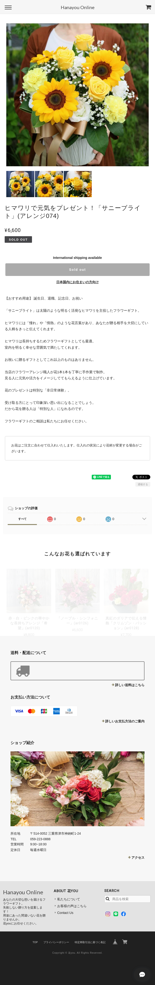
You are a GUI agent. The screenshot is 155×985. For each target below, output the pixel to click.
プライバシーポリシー (56, 942)
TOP (35, 942)
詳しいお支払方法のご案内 (124, 721)
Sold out (77, 270)
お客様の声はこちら (72, 906)
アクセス (137, 857)
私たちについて (68, 899)
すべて (22, 519)
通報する (143, 484)
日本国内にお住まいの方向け (77, 282)
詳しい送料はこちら (129, 685)
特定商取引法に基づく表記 (90, 942)
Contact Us (65, 913)
